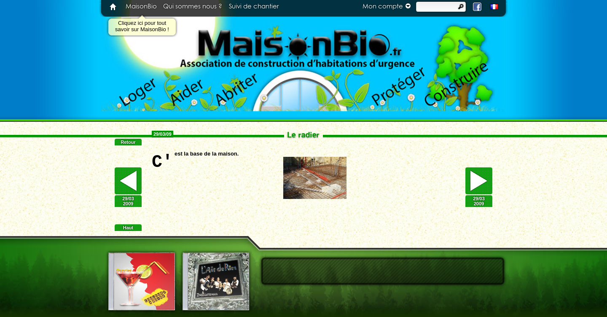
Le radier (303, 134)
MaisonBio (141, 6)
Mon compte (388, 6)
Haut (128, 227)
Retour (128, 142)
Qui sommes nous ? (192, 6)
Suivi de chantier (254, 6)
